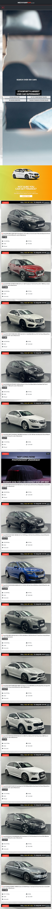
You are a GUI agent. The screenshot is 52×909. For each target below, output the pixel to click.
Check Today (26, 196)
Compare (5, 202)
